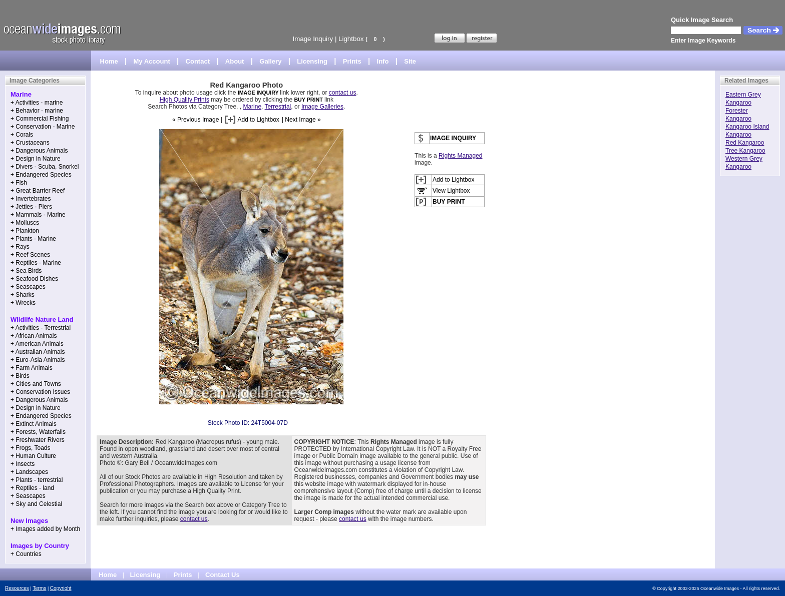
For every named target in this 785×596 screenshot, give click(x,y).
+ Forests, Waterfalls (38, 431)
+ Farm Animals (32, 367)
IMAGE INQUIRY (259, 93)
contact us (342, 92)
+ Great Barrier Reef (38, 190)
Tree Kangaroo (745, 150)
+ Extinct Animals (34, 423)
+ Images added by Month (45, 528)
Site (410, 61)
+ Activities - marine (37, 102)
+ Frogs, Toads (31, 447)
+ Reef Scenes (30, 254)
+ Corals (22, 134)
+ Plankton (25, 230)
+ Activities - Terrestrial (41, 327)
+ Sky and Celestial (36, 503)
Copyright (61, 588)
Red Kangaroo (744, 142)
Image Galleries (322, 106)
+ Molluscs (25, 222)
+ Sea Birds (26, 270)
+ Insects (23, 463)
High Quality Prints (184, 99)
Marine (252, 106)
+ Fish (19, 182)
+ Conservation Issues (40, 391)
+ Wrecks (23, 302)
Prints (352, 61)
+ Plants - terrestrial (37, 479)
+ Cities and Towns (36, 383)
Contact (198, 61)
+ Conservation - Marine (43, 126)
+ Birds (20, 375)
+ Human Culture (33, 455)
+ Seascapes (28, 286)
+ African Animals (34, 335)
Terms (39, 588)
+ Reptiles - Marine (36, 262)
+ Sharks (23, 294)
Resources (17, 588)
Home (109, 61)
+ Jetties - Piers (31, 206)
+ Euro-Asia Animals (38, 359)
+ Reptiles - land (32, 487)
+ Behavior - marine (37, 110)
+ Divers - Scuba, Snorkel (45, 166)
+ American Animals (37, 343)
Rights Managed (460, 155)
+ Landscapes (29, 471)
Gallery (270, 61)
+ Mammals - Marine (38, 214)
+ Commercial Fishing (40, 118)
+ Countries (26, 553)
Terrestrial (278, 106)
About (234, 61)
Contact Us (222, 574)
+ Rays (20, 246)
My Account (152, 61)
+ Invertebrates (31, 198)
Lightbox (350, 39)
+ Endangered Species (41, 174)
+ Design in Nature (36, 158)
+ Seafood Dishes (34, 278)
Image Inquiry (312, 39)
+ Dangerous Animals (39, 150)
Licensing (312, 61)
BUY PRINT (308, 100)
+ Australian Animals (38, 351)
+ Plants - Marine (33, 238)
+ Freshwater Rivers (38, 439)
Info (383, 61)
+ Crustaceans (30, 142)
